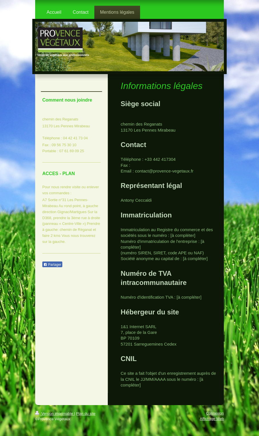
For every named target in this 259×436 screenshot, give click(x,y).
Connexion (215, 413)
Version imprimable (54, 413)
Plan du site (85, 413)
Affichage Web (212, 419)
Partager (52, 265)
